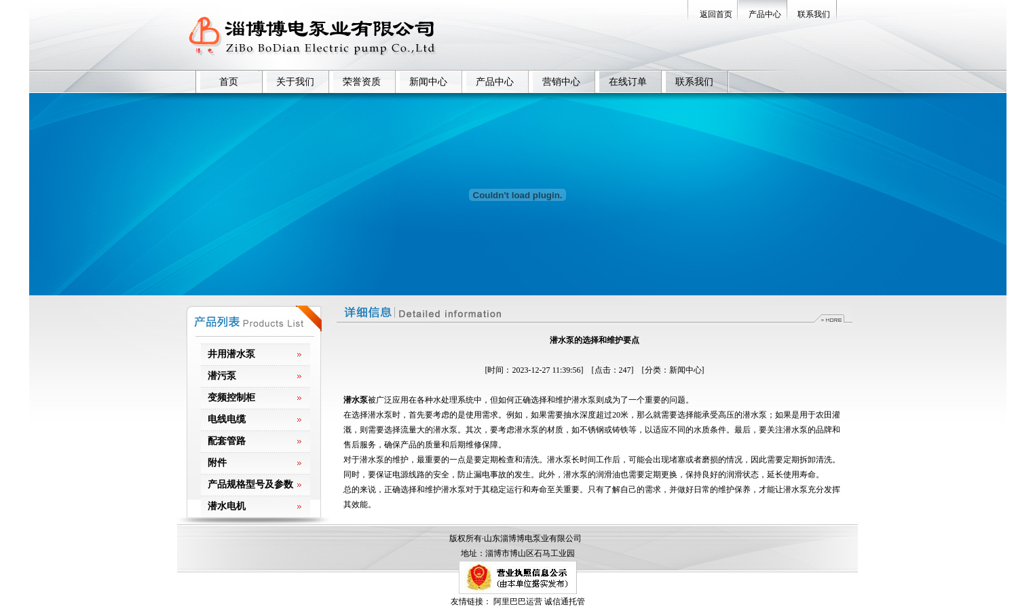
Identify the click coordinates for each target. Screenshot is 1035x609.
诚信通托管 (564, 601)
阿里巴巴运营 (517, 601)
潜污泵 (222, 376)
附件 (217, 463)
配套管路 (227, 441)
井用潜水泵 (231, 354)
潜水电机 (227, 506)
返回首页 (716, 14)
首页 (228, 82)
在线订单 (628, 82)
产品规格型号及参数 (250, 484)
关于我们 (295, 82)
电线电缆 (227, 419)
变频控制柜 (231, 397)
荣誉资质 (362, 82)
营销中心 (561, 82)
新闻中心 (428, 82)
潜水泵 (355, 400)
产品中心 (765, 14)
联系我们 (813, 14)
